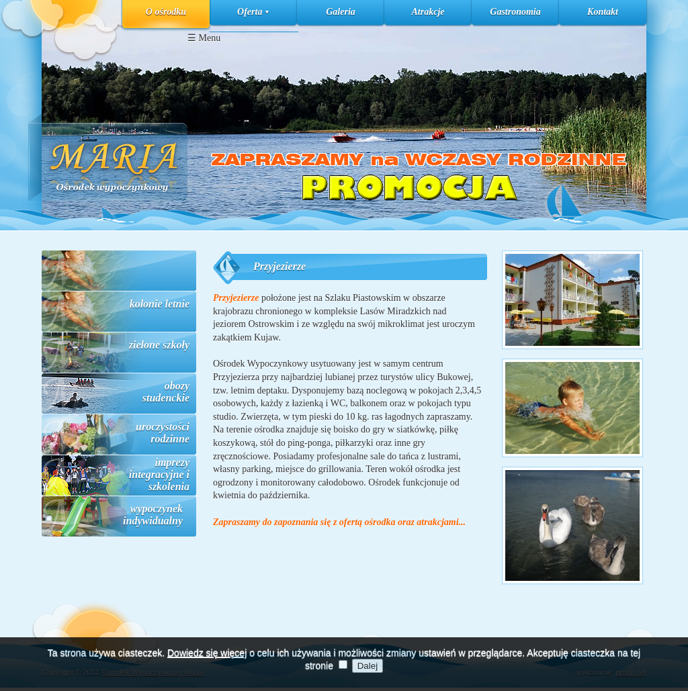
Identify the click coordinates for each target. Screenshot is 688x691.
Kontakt (602, 12)
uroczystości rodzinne (162, 433)
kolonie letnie (159, 304)
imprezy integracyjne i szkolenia (159, 474)
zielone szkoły (159, 345)
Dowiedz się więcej (207, 663)
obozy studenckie (165, 392)
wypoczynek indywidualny (153, 514)
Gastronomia (515, 12)
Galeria (340, 12)
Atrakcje (428, 12)
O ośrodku (166, 12)
